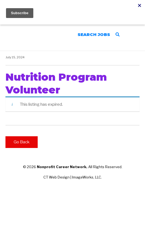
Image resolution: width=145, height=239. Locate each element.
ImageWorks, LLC (86, 177)
